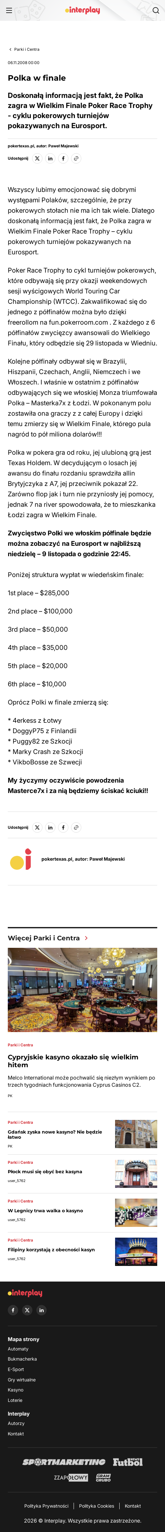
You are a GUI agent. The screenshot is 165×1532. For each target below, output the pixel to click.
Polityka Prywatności (46, 1506)
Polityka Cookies (96, 1506)
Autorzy (16, 1423)
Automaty (18, 1348)
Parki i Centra (27, 49)
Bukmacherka (22, 1359)
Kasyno (15, 1389)
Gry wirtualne (22, 1379)
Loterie (15, 1400)
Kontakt (16, 1433)
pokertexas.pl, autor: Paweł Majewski (43, 146)
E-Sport (16, 1369)
